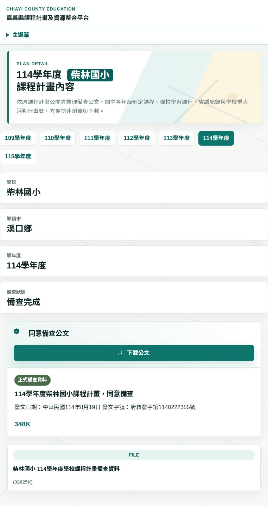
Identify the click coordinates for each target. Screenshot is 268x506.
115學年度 (18, 156)
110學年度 (58, 138)
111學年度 (97, 138)
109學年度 (18, 138)
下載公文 (134, 353)
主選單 (20, 35)
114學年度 (216, 138)
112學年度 (137, 138)
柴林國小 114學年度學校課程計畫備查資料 (66, 469)
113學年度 (177, 138)
